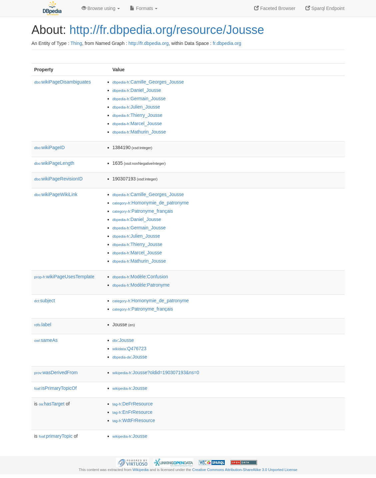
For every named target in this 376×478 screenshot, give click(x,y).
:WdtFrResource (134, 420)
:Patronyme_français (143, 211)
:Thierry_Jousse (138, 115)
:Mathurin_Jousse (139, 131)
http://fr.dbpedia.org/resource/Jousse (167, 30)
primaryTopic (56, 436)
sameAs (46, 340)
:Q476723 (130, 348)
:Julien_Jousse (136, 107)
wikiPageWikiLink (56, 194)
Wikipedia (141, 470)
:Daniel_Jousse (137, 90)
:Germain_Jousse (139, 98)
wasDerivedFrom (56, 372)
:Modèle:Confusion (140, 276)
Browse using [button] (101, 8)
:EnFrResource (133, 412)
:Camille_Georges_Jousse (148, 82)
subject (44, 300)
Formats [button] (144, 8)
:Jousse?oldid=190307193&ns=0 (156, 372)
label (42, 324)
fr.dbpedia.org (227, 43)
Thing (76, 43)
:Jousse (123, 340)
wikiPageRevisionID (58, 178)
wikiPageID (49, 147)
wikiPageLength (54, 163)
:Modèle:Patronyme (141, 285)
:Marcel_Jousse (137, 123)
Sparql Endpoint (325, 8)
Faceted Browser (274, 8)
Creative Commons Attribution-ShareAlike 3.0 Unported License (244, 470)
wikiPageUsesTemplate (64, 276)
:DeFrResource (133, 403)
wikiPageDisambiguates (62, 82)
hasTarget (52, 403)
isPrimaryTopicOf (55, 388)
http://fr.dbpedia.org (149, 43)
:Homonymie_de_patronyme (151, 202)
